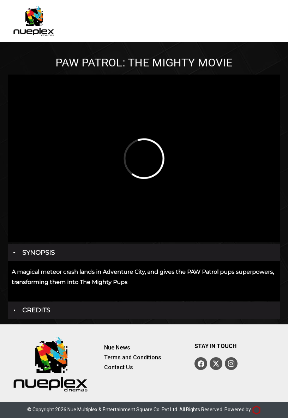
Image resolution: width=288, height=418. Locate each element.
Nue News (117, 348)
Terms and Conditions (132, 357)
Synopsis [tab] (33, 253)
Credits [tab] (30, 310)
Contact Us (118, 367)
